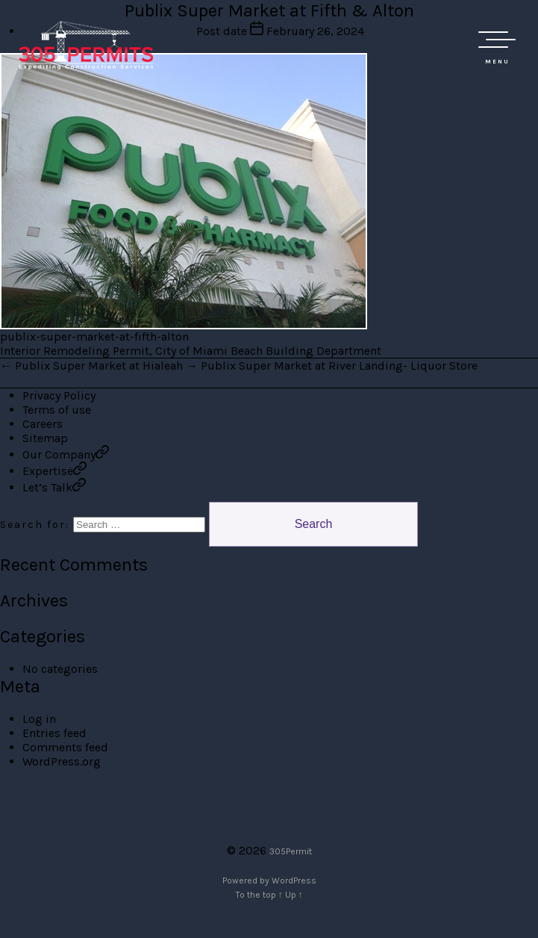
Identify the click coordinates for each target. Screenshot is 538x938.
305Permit (290, 851)
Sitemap (45, 438)
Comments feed (65, 747)
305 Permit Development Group (85, 44)
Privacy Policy (59, 395)
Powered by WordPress (269, 880)
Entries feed (54, 733)
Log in (39, 719)
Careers (42, 424)
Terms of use (56, 410)
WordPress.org (61, 761)
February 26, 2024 (315, 31)
